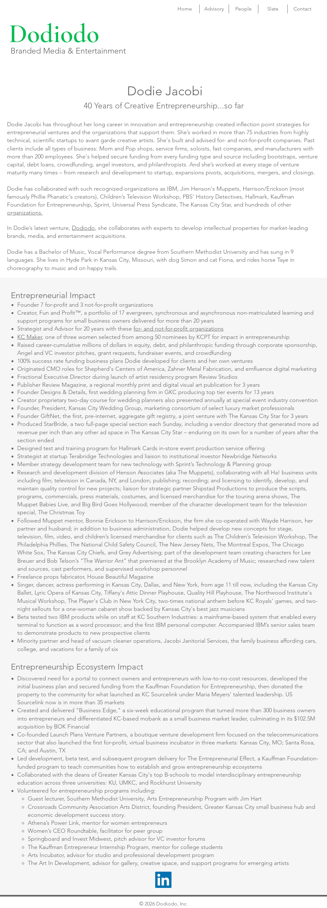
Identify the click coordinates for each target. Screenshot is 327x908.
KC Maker (29, 336)
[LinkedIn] (163, 880)
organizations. (25, 212)
